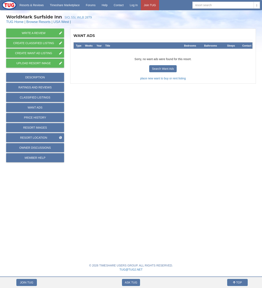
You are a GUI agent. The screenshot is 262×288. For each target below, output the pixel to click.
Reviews (35, 87)
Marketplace (65, 5)
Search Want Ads (163, 68)
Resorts (31, 5)
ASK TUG (131, 282)
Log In (134, 5)
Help (105, 5)
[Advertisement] (163, 204)
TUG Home (15, 22)
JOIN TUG (26, 282)
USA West (61, 22)
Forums (90, 5)
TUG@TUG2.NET (131, 269)
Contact (119, 5)
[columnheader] (78, 45)
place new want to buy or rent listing (163, 78)
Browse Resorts (38, 22)
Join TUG (150, 5)
